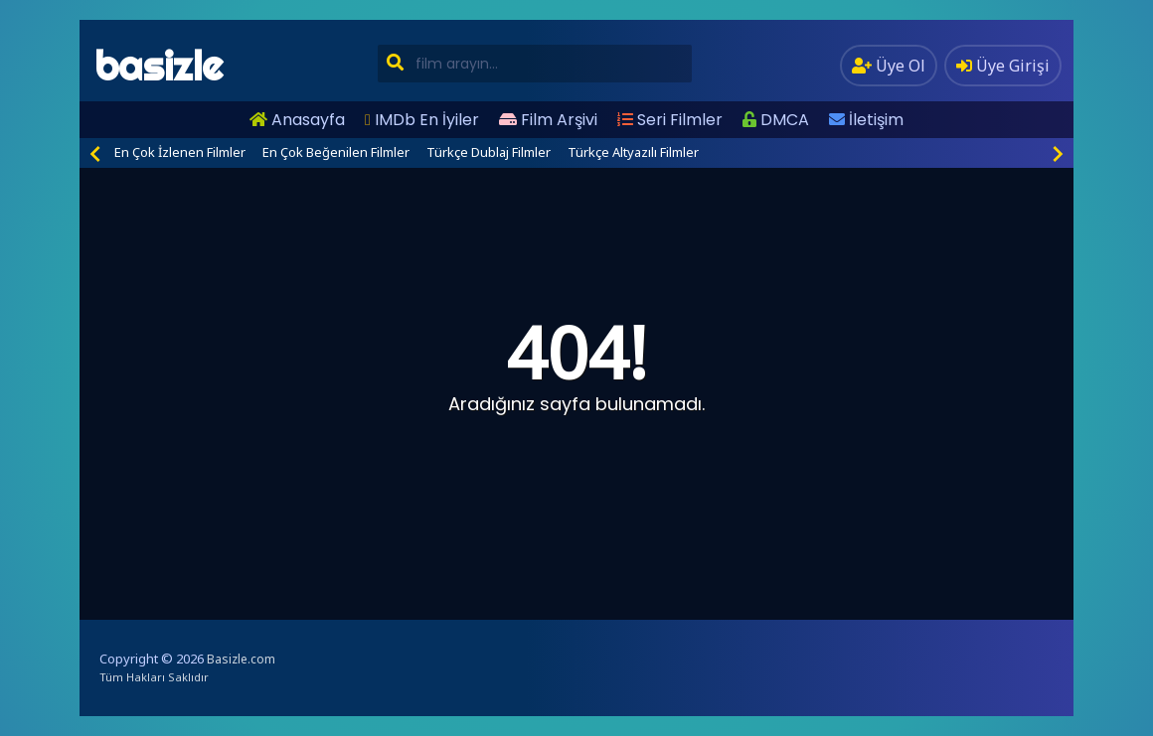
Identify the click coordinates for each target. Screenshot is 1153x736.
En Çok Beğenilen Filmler (336, 152)
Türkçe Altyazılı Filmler (633, 152)
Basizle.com (241, 659)
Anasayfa (297, 119)
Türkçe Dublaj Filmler (488, 152)
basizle (158, 66)
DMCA (775, 119)
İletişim (866, 119)
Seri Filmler (670, 119)
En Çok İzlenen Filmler (180, 152)
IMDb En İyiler (422, 119)
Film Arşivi (548, 119)
